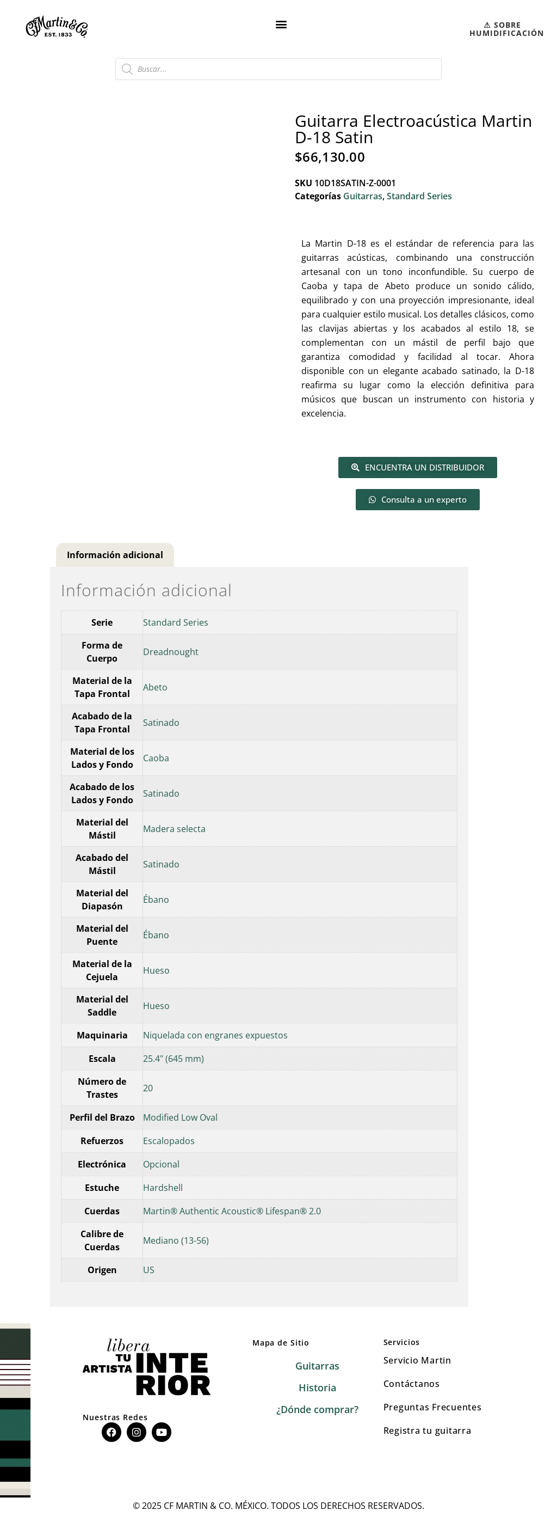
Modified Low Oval (180, 1117)
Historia (317, 1387)
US (148, 1270)
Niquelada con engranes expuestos (215, 1035)
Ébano (156, 900)
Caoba (156, 758)
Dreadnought (171, 652)
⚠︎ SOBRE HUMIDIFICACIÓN (506, 29)
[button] (281, 24)
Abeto (155, 687)
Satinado (161, 723)
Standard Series (419, 196)
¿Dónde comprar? (317, 1409)
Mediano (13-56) (176, 1240)
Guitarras (362, 196)
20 (148, 1088)
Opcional (161, 1164)
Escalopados (169, 1141)
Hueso (156, 970)
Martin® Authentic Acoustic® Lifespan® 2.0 (232, 1211)
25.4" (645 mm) (173, 1059)
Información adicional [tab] (115, 555)
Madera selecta (174, 829)
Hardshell (163, 1188)
